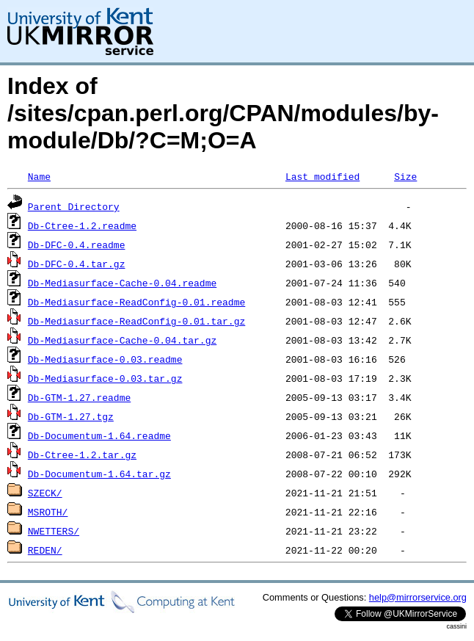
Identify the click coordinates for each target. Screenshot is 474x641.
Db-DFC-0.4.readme (76, 244)
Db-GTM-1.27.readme (79, 397)
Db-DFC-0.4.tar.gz (76, 263)
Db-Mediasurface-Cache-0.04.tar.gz (122, 340)
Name (39, 176)
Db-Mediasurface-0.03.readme (105, 359)
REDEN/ (45, 550)
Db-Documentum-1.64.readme (99, 435)
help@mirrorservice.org (418, 597)
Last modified (322, 176)
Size (405, 176)
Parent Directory (74, 206)
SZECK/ (45, 492)
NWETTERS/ (53, 530)
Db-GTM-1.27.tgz (71, 416)
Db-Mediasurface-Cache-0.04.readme (122, 282)
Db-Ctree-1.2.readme (82, 225)
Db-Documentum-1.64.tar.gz (99, 473)
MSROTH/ (48, 511)
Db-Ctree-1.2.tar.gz (82, 454)
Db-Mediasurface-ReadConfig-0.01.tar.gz (136, 320)
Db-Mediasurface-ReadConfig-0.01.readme (136, 301)
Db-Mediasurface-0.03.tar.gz (105, 378)
